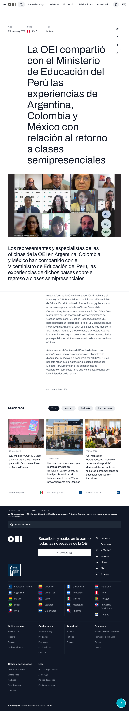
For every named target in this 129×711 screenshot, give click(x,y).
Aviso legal (43, 675)
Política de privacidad (48, 669)
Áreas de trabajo (36, 4)
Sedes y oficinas (15, 647)
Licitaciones (13, 675)
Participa (12, 680)
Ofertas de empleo (16, 669)
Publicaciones (86, 4)
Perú (34, 510)
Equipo (11, 642)
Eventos (70, 631)
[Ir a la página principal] (12, 4)
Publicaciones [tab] (105, 408)
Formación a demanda (105, 637)
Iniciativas (54, 4)
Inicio (26, 510)
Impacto (42, 652)
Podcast (70, 642)
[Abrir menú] (4, 4)
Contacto (12, 690)
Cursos (98, 642)
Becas (98, 647)
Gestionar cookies (46, 685)
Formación (68, 4)
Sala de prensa (14, 685)
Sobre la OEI (13, 631)
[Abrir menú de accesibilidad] (121, 703)
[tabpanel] (64, 457)
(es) (123, 4)
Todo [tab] (53, 408)
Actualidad (102, 4)
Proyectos (42, 642)
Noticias (43, 510)
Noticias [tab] (68, 408)
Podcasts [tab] (85, 408)
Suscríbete (64, 552)
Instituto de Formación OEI (107, 631)
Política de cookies (46, 680)
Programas (43, 637)
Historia (11, 637)
